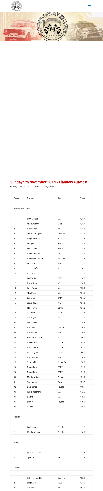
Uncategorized (47, 186)
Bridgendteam (19, 186)
